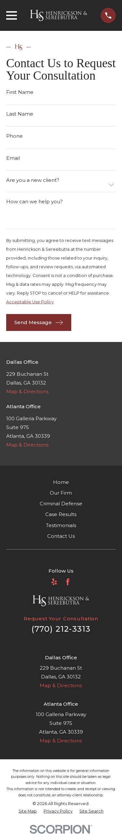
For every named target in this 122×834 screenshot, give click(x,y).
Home (61, 482)
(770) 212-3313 (61, 629)
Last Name (19, 113)
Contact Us (61, 536)
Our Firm (61, 493)
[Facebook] (67, 581)
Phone (14, 135)
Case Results (60, 514)
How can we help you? (34, 201)
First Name (20, 91)
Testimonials (61, 525)
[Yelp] (54, 581)
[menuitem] (28, 811)
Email (13, 158)
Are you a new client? (32, 180)
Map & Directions (27, 391)
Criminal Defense (61, 503)
